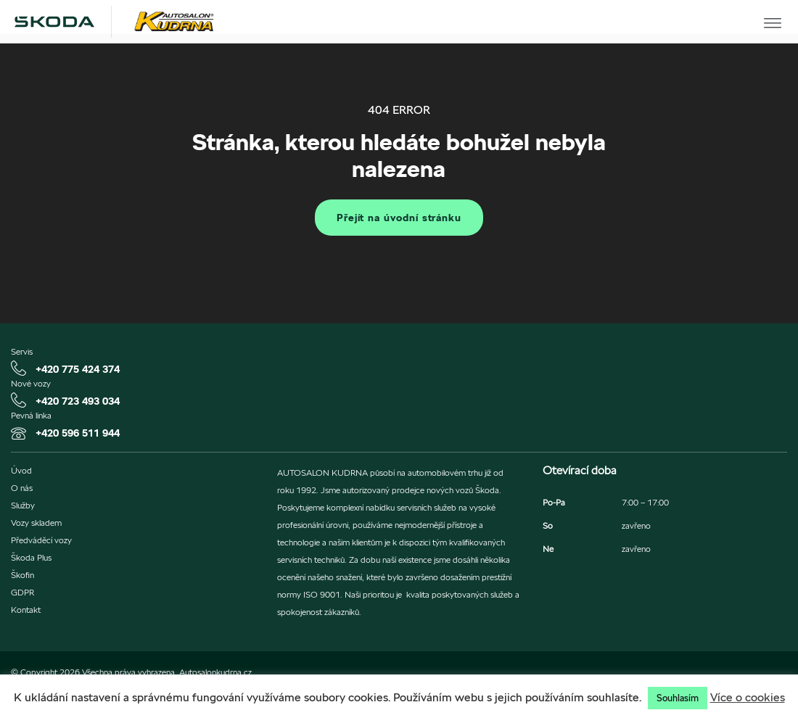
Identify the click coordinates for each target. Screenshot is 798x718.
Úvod (21, 471)
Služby (23, 505)
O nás (22, 488)
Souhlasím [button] (678, 698)
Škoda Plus (31, 558)
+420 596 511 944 (78, 433)
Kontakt (26, 610)
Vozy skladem (36, 523)
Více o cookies (747, 697)
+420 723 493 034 (78, 401)
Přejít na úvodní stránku (399, 217)
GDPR (22, 592)
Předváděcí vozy (41, 540)
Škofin (22, 575)
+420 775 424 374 (78, 369)
